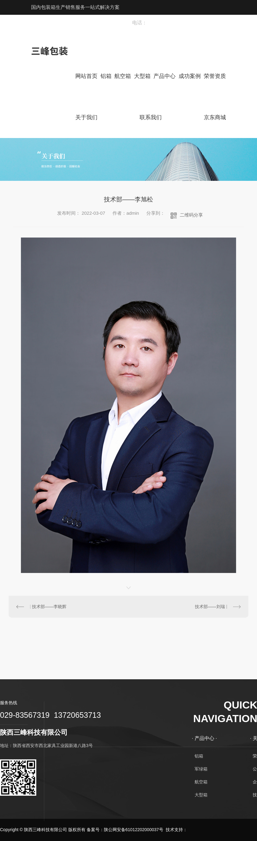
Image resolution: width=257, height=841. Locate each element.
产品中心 (164, 76)
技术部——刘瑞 (210, 606)
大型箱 (142, 76)
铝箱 (106, 76)
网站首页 (86, 76)
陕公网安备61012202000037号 (133, 829)
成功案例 (190, 76)
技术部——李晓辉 (49, 606)
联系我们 (151, 117)
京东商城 (215, 117)
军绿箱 (201, 768)
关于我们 (86, 117)
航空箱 (122, 76)
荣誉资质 (215, 76)
